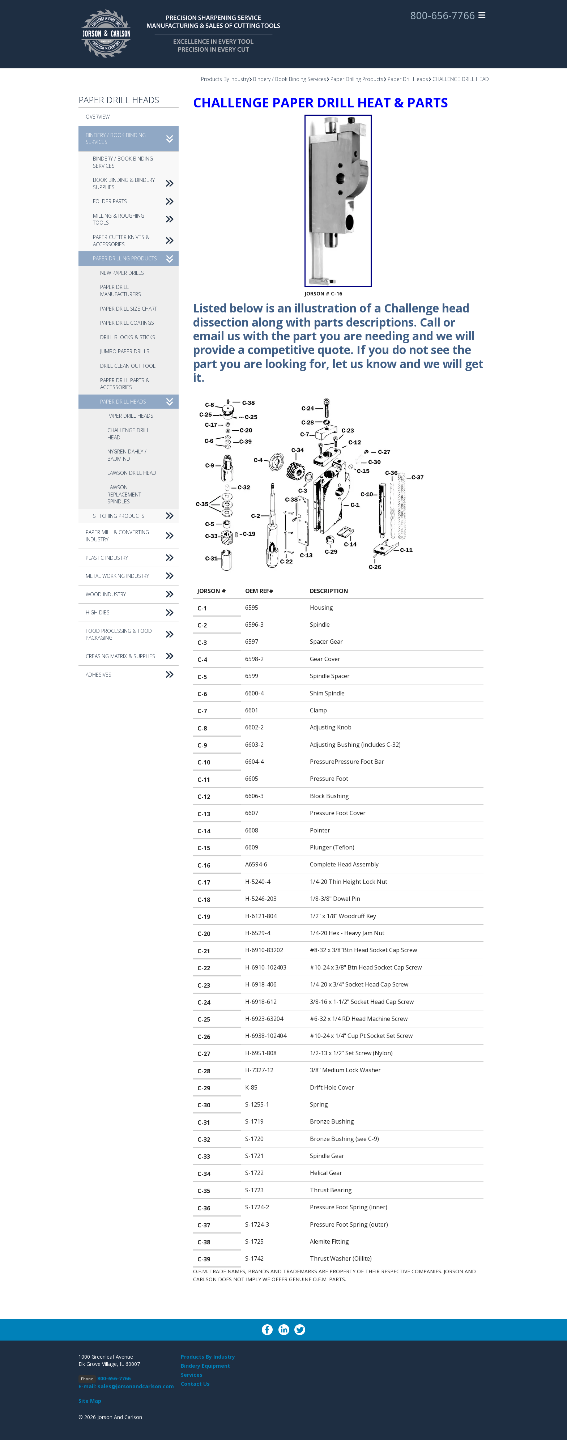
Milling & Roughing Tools (136, 219)
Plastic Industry (132, 558)
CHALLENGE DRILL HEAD (460, 79)
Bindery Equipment (205, 1365)
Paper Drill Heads (408, 79)
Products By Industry (225, 79)
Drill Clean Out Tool (127, 365)
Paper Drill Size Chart (128, 308)
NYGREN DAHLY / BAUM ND (126, 455)
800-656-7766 (442, 15)
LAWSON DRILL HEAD (131, 472)
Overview (98, 116)
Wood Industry (132, 594)
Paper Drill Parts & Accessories (124, 384)
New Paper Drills (122, 272)
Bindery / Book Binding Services (289, 79)
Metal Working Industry (132, 576)
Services (191, 1374)
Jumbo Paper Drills (124, 351)
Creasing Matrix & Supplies (132, 656)
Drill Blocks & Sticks (127, 337)
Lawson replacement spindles (124, 494)
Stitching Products (136, 516)
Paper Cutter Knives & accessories (136, 240)
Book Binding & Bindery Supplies (136, 183)
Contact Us (195, 1383)
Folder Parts (136, 201)
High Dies (132, 613)
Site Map (89, 1400)
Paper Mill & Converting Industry (132, 535)
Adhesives (132, 675)
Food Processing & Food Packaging (132, 634)
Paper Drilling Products (357, 79)
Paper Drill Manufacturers (120, 291)
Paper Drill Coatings (127, 322)
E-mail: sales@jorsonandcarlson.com (126, 1386)
